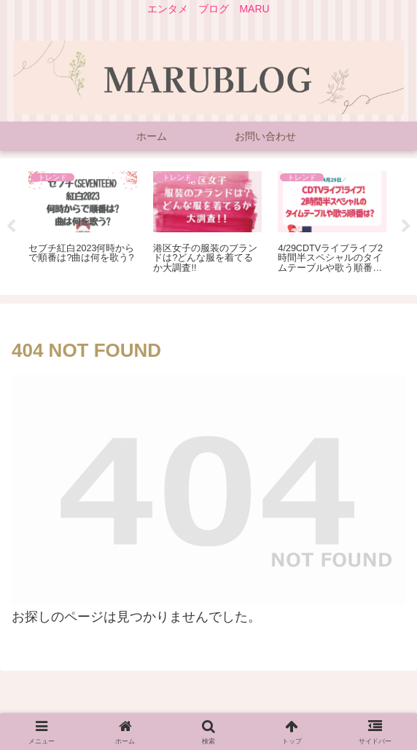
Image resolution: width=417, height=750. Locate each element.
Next (406, 226)
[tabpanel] (83, 224)
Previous (11, 226)
